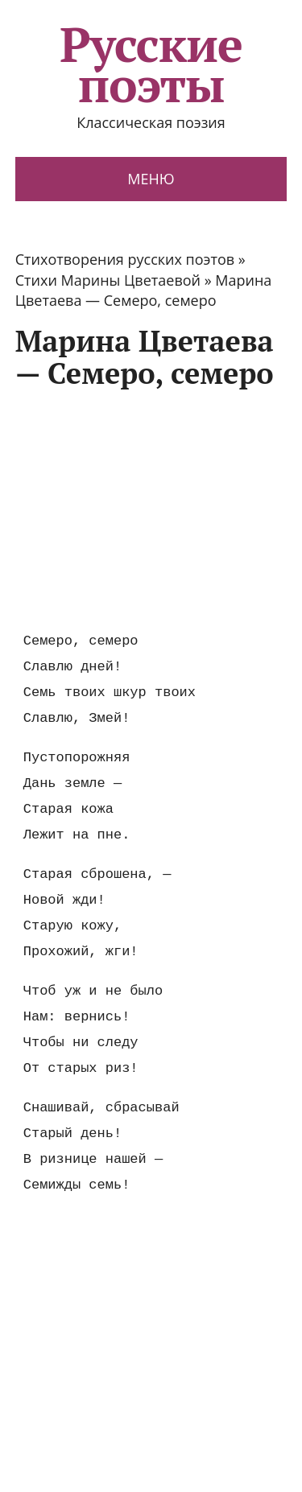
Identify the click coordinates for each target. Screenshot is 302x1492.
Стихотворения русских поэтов (124, 259)
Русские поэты (151, 64)
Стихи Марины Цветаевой (108, 280)
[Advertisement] (150, 509)
